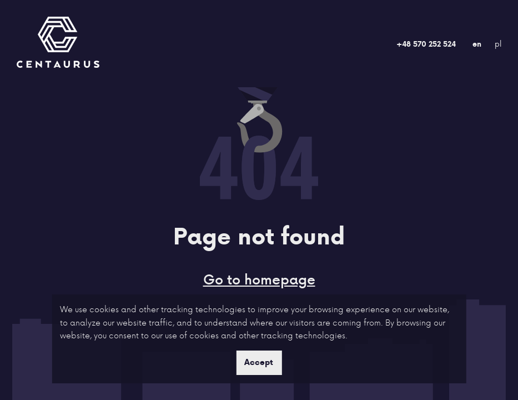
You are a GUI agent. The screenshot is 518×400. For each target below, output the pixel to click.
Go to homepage (259, 279)
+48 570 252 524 (426, 44)
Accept (258, 362)
